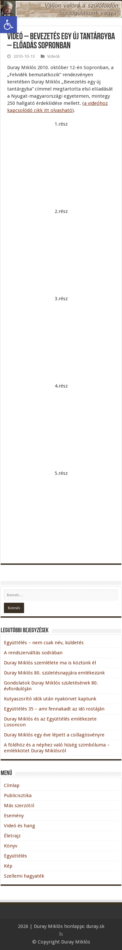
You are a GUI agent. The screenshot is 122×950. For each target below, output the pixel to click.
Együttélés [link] (15, 856)
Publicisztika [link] (18, 795)
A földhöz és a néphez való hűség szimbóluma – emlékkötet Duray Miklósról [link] (57, 748)
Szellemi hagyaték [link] (24, 876)
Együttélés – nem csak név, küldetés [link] (44, 643)
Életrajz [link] (12, 836)
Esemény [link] (14, 816)
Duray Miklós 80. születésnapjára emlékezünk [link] (54, 673)
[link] (8, 24)
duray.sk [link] (95, 926)
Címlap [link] (12, 785)
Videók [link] (53, 56)
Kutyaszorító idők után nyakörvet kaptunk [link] (50, 699)
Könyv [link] (10, 846)
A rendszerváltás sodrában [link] (33, 653)
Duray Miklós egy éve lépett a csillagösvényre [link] (54, 735)
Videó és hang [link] (19, 826)
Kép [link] (8, 866)
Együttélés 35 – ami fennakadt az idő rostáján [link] (54, 709)
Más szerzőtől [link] (19, 805)
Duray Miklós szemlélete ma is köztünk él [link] (50, 663)
